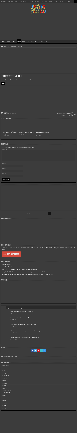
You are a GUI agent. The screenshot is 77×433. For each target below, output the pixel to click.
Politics (4, 400)
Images (5, 383)
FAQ (36, 41)
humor (4, 380)
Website (4, 173)
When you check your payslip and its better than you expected (25, 337)
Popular (9, 308)
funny (4, 373)
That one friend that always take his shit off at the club (27, 131)
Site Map (50, 1)
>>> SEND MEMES (11, 254)
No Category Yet (7, 398)
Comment (5, 149)
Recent (3, 308)
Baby (4, 368)
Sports (4, 405)
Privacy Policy (44, 1)
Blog (21, 1)
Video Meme (7, 392)
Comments (15, 308)
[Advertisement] (38, 26)
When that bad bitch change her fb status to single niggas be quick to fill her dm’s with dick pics (30, 274)
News (4, 395)
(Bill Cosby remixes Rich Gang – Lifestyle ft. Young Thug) (64, 114)
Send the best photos (41, 248)
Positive (5, 403)
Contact (56, 1)
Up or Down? (8, 264)
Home (16, 1)
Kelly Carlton (4, 269)
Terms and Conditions (34, 1)
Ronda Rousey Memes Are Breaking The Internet (22, 311)
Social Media (30, 41)
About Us (25, 1)
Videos (8, 41)
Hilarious (5, 378)
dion (3, 264)
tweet (7, 83)
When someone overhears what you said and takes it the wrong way (43, 132)
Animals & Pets (6, 365)
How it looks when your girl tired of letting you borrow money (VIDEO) (28, 271)
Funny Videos (6, 375)
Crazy (7, 46)
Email (4, 168)
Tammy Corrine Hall (6, 271)
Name (4, 163)
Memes (13, 41)
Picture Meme (7, 390)
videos (4, 408)
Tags (21, 308)
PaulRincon (4, 274)
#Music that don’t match (12, 113)
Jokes (23, 41)
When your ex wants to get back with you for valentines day (23, 269)
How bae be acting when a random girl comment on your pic (10, 132)
